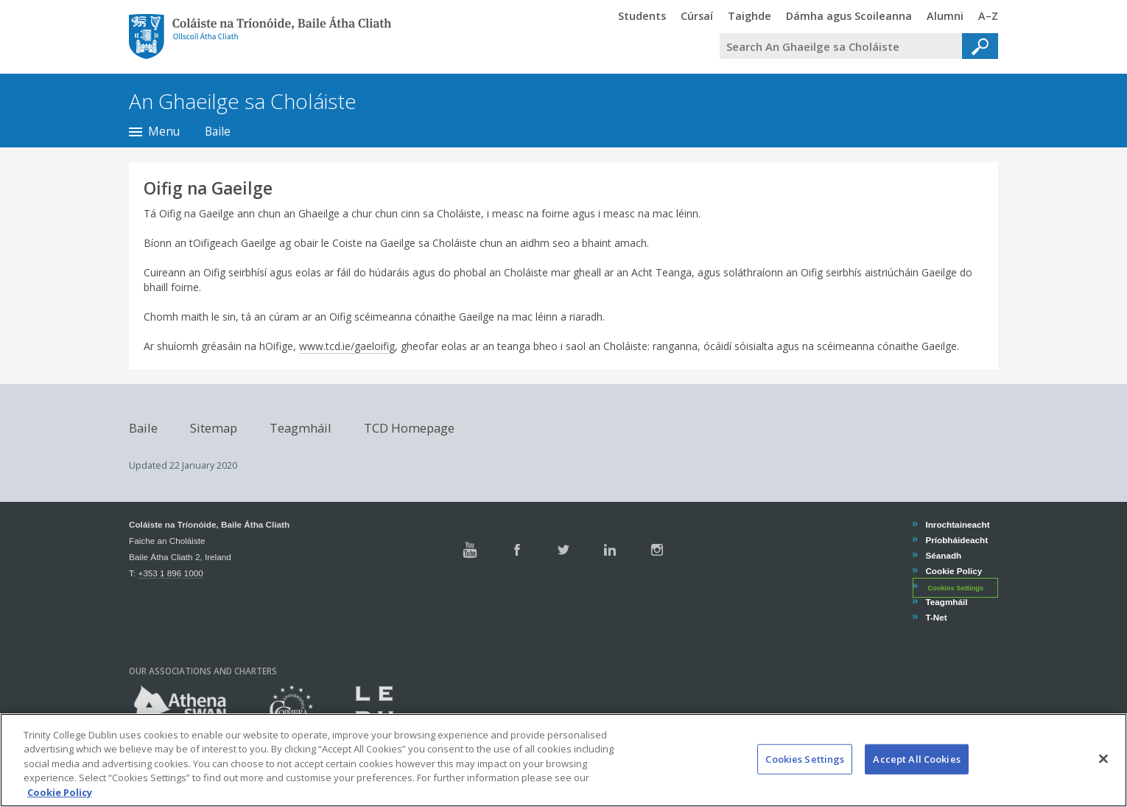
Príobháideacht (956, 540)
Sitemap (213, 427)
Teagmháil (300, 427)
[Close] (1103, 778)
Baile (218, 131)
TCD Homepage (409, 427)
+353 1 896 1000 (170, 573)
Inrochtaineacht (956, 524)
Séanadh (942, 555)
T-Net (935, 617)
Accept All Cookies (916, 779)
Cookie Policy (953, 571)
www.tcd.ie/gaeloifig (347, 346)
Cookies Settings (955, 587)
